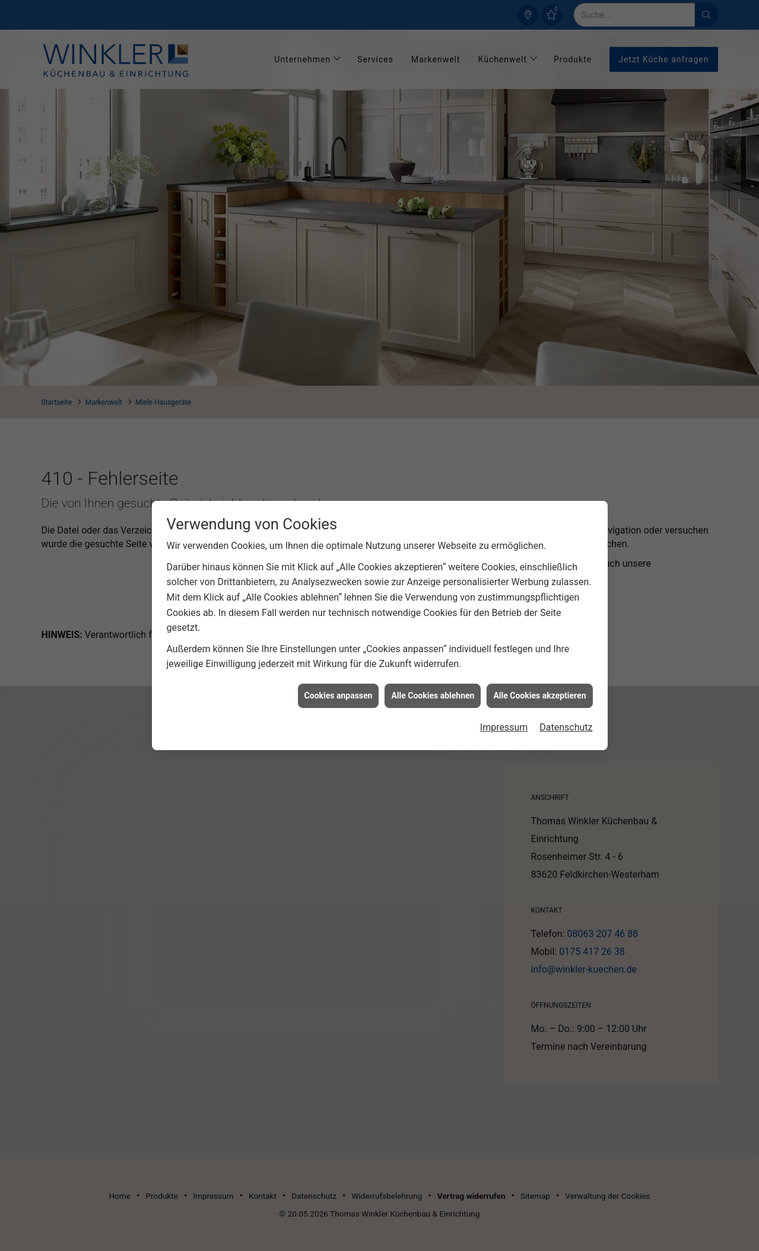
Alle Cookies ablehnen (432, 679)
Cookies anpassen (338, 679)
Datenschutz (565, 711)
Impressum (504, 711)
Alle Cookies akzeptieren (539, 679)
